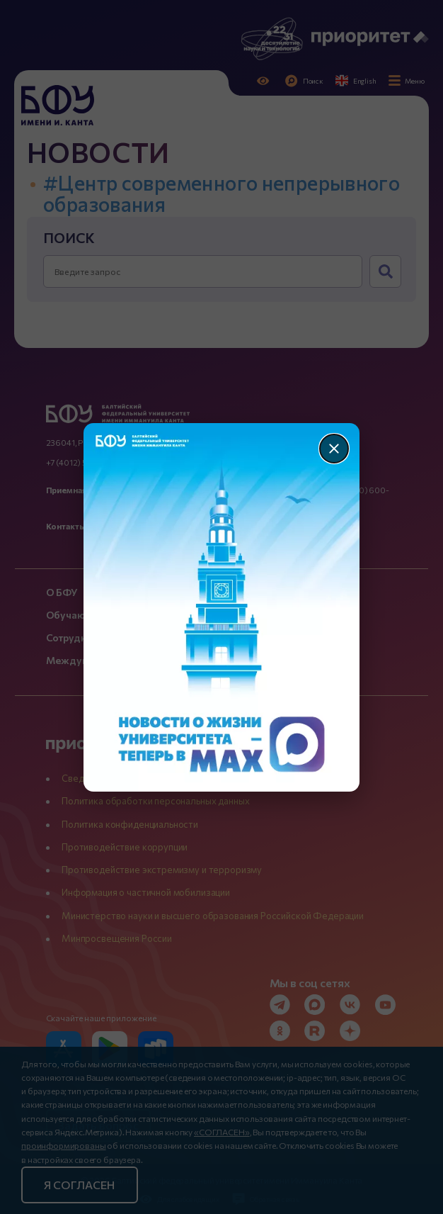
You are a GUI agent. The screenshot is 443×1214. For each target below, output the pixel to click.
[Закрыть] (334, 448)
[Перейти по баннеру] (222, 607)
